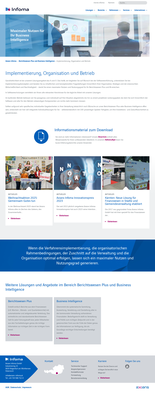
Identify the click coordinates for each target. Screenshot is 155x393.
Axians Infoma (10, 61)
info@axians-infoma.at (14, 375)
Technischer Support (79, 366)
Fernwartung (76, 375)
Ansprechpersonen (78, 369)
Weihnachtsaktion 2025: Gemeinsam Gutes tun (22, 199)
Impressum (26, 387)
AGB (7, 387)
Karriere (111, 2)
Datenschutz (15, 387)
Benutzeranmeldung (79, 378)
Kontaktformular (77, 372)
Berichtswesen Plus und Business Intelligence (37, 61)
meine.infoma (99, 2)
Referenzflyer (110, 139)
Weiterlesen (15, 218)
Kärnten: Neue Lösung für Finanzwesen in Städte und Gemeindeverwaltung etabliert (123, 200)
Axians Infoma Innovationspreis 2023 (75, 199)
